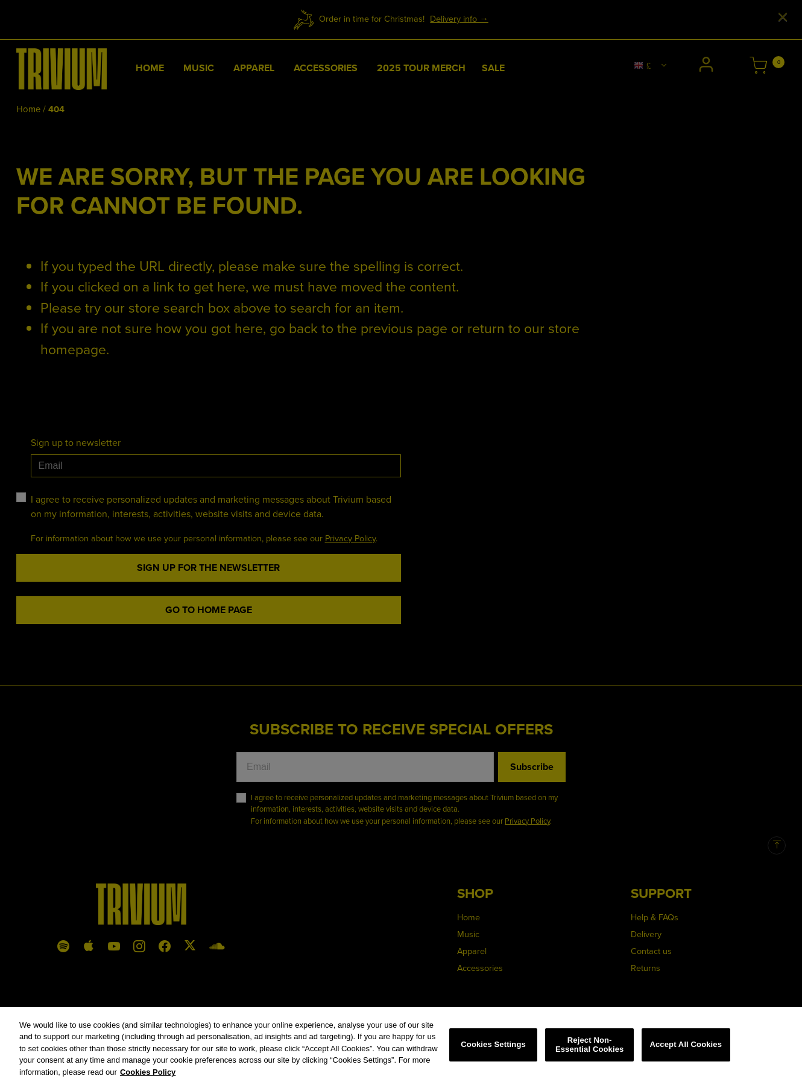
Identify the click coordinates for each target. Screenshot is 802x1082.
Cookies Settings (493, 1049)
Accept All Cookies (685, 1049)
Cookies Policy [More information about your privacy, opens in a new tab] (147, 1076)
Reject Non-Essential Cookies (589, 1049)
